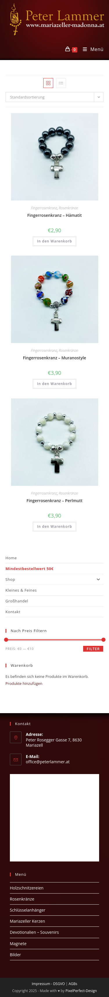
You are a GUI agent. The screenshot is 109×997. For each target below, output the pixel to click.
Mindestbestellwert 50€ (30, 568)
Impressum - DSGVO (48, 983)
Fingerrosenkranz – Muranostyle (54, 358)
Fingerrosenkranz (44, 207)
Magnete (18, 943)
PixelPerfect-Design (81, 990)
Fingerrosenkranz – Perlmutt (54, 500)
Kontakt (13, 611)
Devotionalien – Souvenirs (34, 932)
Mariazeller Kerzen (27, 921)
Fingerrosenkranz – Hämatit (54, 215)
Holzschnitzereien (27, 888)
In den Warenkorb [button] (54, 241)
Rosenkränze (68, 207)
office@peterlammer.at (48, 761)
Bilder (15, 954)
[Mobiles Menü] (90, 49)
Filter (93, 648)
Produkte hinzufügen (24, 683)
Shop (55, 579)
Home (11, 557)
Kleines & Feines (21, 590)
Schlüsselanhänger (27, 910)
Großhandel (17, 601)
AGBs (73, 983)
